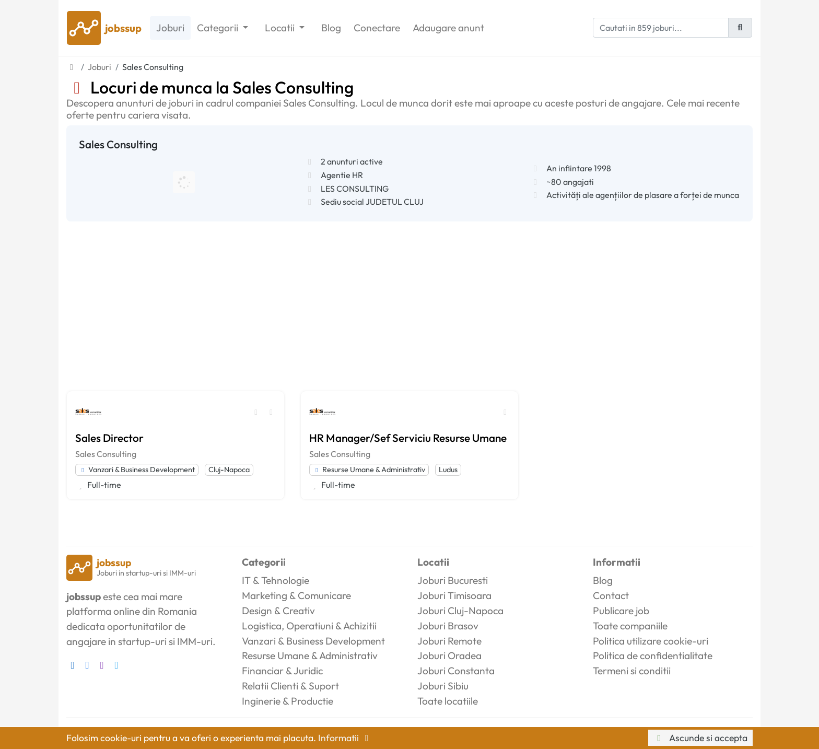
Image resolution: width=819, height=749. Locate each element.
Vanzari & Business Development (137, 469)
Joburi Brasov (447, 625)
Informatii (345, 738)
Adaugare (448, 28)
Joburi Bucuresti (452, 580)
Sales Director (109, 437)
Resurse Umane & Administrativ (369, 469)
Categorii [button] (218, 27)
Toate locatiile (447, 701)
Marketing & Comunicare (296, 595)
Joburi (170, 27)
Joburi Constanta (456, 670)
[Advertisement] (409, 300)
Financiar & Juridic (282, 670)
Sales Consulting (105, 454)
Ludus (448, 469)
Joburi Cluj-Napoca (460, 610)
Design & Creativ (278, 610)
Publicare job (621, 610)
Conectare (377, 27)
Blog (331, 27)
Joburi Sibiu (443, 686)
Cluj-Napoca (229, 469)
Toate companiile (630, 625)
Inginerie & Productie (287, 701)
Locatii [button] (281, 27)
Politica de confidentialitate (652, 655)
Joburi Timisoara (454, 595)
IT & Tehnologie (275, 580)
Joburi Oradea (449, 655)
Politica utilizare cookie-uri (650, 641)
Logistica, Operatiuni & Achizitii (309, 625)
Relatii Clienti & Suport (290, 686)
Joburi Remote (449, 641)
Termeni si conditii (632, 670)
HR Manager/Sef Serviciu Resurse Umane (408, 437)
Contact (611, 595)
